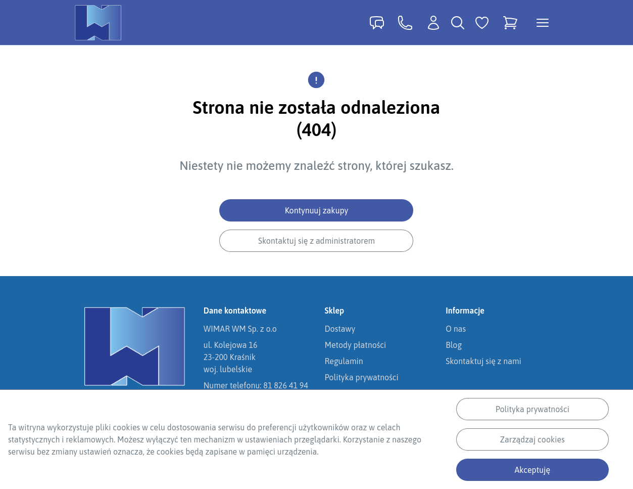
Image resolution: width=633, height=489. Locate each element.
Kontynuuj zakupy (317, 210)
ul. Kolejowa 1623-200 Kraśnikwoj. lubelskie (231, 357)
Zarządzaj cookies (532, 439)
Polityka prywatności (532, 409)
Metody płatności (355, 344)
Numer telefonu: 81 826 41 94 (256, 385)
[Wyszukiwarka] (458, 22)
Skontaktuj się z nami (483, 361)
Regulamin (344, 361)
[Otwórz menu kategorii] (542, 22)
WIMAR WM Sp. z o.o (240, 328)
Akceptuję (533, 469)
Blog (454, 344)
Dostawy (340, 328)
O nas (456, 328)
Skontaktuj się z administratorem (316, 240)
